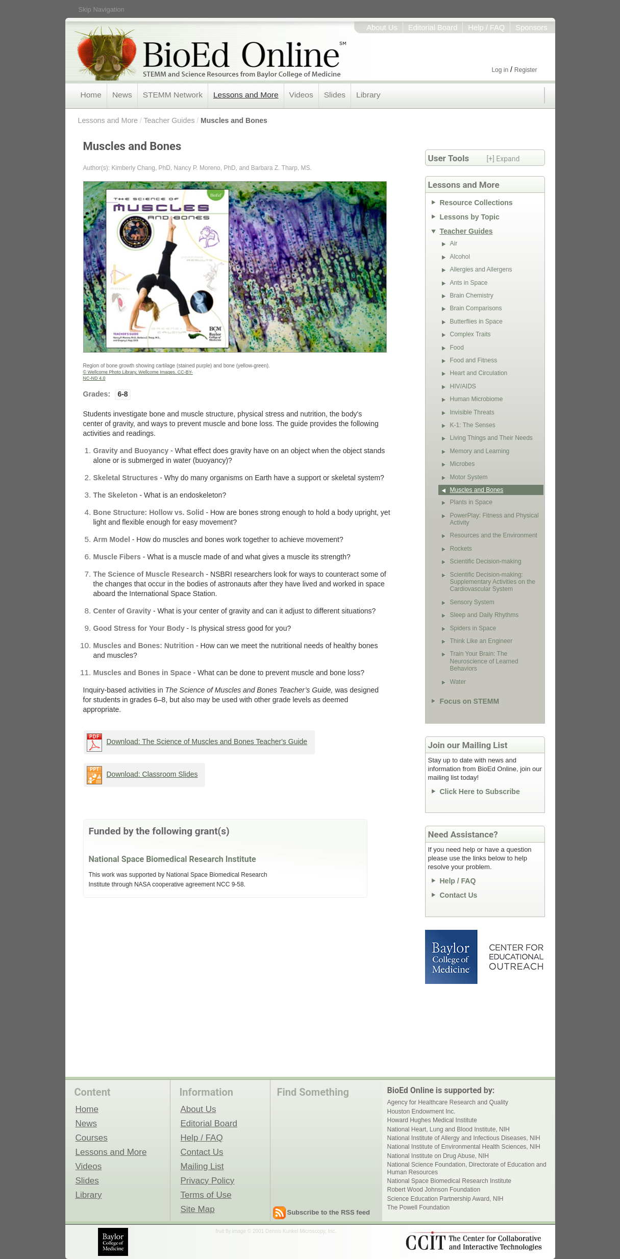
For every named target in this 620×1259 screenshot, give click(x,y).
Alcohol (460, 256)
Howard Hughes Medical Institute (432, 1120)
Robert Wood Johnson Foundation (434, 1189)
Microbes (462, 463)
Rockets (461, 548)
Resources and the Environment (493, 535)
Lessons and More (246, 94)
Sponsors (531, 27)
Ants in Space (469, 282)
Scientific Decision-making (486, 561)
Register (525, 69)
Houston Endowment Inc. (421, 1111)
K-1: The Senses (472, 425)
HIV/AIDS (463, 386)
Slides (334, 94)
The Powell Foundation (418, 1207)
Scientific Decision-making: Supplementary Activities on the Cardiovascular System (492, 582)
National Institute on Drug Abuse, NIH (438, 1155)
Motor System (469, 477)
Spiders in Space (473, 628)
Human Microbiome (476, 399)
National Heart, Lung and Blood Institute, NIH (448, 1129)
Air (454, 243)
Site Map (198, 1209)
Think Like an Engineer (481, 641)
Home (91, 94)
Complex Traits (470, 334)
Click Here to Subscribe (480, 791)
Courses (92, 1137)
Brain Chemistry (471, 295)
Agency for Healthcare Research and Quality (447, 1102)
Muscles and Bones (234, 120)
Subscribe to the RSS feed (328, 1212)
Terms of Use (206, 1194)
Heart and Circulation (479, 373)
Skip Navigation (102, 9)
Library (368, 94)
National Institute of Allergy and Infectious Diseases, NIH (463, 1138)
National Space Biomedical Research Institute (172, 859)
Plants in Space (471, 502)
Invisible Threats (472, 412)
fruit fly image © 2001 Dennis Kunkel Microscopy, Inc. (276, 1231)
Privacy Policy (208, 1180)
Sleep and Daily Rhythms (484, 615)
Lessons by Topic (470, 217)
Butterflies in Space (476, 321)
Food (457, 347)
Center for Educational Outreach (515, 957)
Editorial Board (433, 27)
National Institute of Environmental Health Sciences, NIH (463, 1146)
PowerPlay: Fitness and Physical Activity (494, 519)
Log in (499, 69)
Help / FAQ (486, 27)
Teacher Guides (168, 120)
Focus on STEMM (470, 701)
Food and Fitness (474, 360)
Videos (301, 94)
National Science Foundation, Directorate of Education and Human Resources (467, 1168)
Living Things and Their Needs (491, 437)
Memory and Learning (480, 451)
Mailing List (202, 1166)
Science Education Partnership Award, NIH (445, 1198)
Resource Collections (476, 203)
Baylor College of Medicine (452, 957)
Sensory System (472, 602)
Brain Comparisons (476, 308)
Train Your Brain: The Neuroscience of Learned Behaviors (484, 661)
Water (458, 681)
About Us (382, 27)
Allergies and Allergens (481, 269)
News (122, 94)
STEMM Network (173, 94)
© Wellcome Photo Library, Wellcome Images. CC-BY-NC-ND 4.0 (138, 375)
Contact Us (459, 895)
